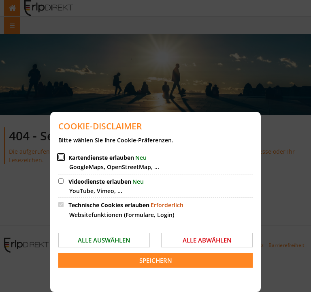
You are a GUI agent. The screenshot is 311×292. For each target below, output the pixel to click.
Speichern (155, 260)
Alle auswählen (104, 240)
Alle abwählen (207, 240)
